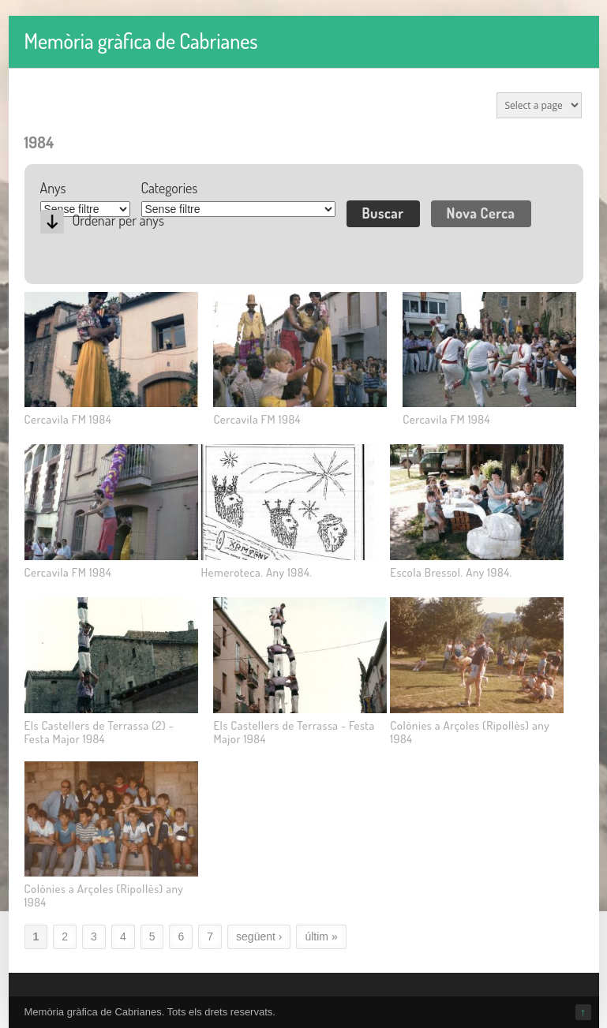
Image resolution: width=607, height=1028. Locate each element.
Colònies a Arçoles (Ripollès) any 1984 (469, 732)
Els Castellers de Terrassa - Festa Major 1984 (293, 732)
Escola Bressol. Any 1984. (450, 572)
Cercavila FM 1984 (68, 419)
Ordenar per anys (118, 220)
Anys (53, 187)
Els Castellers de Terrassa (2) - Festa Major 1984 (99, 732)
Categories (169, 187)
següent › (259, 936)
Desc (52, 222)
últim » (321, 936)
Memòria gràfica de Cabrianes (141, 41)
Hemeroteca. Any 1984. (256, 572)
